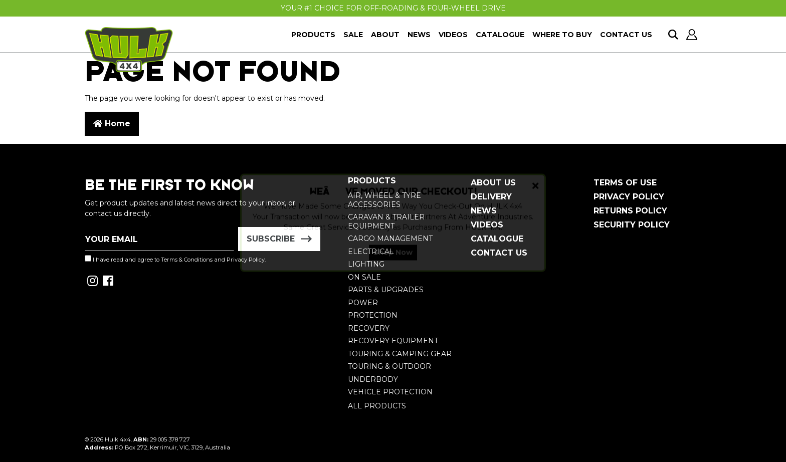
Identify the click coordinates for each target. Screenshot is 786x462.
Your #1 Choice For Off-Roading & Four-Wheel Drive (393, 8)
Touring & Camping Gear (400, 353)
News (419, 34)
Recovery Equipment (393, 340)
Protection (373, 315)
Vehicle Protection (390, 391)
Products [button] (313, 34)
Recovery (368, 328)
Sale (353, 34)
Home (111, 123)
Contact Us (626, 34)
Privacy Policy (629, 196)
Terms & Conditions (187, 259)
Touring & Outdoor (389, 366)
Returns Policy (630, 210)
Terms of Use (625, 182)
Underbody (373, 379)
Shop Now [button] (393, 260)
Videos (453, 34)
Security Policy (632, 224)
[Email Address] (159, 239)
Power (363, 302)
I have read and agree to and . (175, 259)
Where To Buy (562, 34)
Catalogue (500, 34)
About (385, 34)
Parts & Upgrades (386, 289)
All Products (377, 405)
